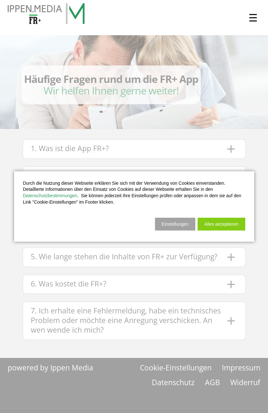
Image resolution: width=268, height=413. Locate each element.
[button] (221, 224)
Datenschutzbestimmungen (50, 195)
